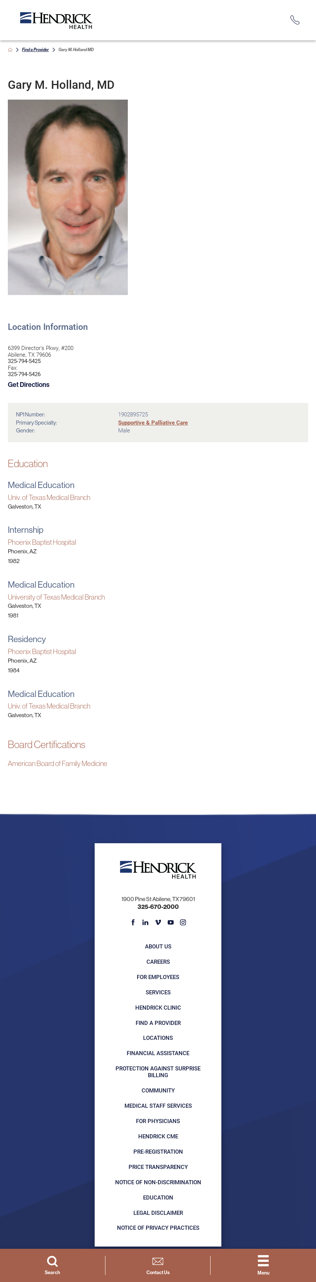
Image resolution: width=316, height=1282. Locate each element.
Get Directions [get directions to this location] (29, 384)
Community (158, 1090)
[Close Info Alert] (306, 5)
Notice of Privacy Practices (158, 1227)
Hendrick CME (158, 1136)
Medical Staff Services (158, 1105)
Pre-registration (158, 1151)
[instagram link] (183, 922)
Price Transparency (158, 1166)
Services (158, 992)
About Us (158, 946)
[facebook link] (133, 922)
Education (158, 1197)
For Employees (158, 977)
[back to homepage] (10, 49)
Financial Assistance (158, 1053)
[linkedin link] (145, 922)
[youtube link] (170, 922)
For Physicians (158, 1121)
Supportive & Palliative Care (153, 422)
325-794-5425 (24, 361)
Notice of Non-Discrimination (158, 1182)
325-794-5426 (24, 374)
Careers (158, 961)
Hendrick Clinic (158, 1007)
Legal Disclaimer (158, 1212)
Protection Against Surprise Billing (158, 1072)
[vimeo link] (158, 922)
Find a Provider (35, 49)
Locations (158, 1037)
